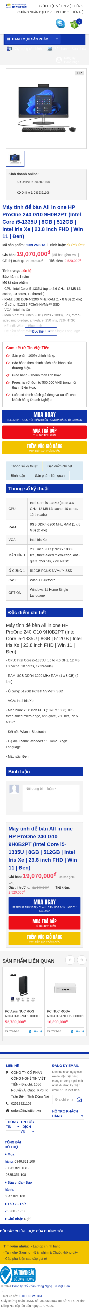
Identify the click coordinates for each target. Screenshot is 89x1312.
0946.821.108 (24, 1161)
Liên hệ (77, 12)
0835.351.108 (16, 1175)
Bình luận (18, 476)
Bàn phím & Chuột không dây (55, 1252)
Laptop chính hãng (46, 1246)
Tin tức (60, 12)
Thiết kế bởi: (21, 1296)
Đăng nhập (71, 62)
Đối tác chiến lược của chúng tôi (31, 1231)
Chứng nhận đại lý (33, 12)
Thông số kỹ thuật (24, 466)
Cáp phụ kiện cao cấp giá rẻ (25, 1258)
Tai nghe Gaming (17, 1252)
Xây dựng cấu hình (24, 49)
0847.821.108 (15, 1196)
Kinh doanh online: (24, 174)
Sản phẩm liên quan (50, 476)
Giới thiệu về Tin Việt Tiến (59, 6)
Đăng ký (69, 58)
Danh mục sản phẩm (30, 39)
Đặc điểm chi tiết (59, 466)
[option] (46, 108)
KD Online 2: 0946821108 (33, 182)
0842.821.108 (17, 1168)
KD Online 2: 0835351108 (33, 192)
